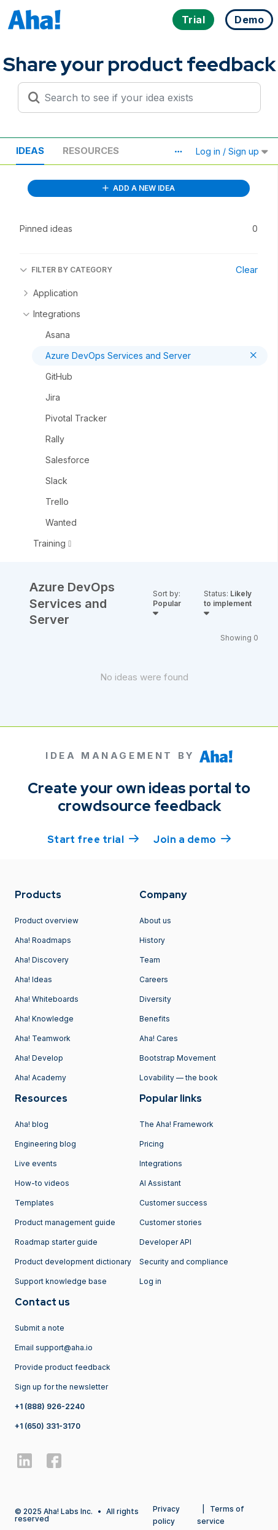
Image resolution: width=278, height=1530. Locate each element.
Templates (34, 1202)
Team (149, 959)
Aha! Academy (40, 1077)
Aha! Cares (158, 1038)
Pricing (151, 1143)
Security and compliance (183, 1261)
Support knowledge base (61, 1281)
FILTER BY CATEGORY (66, 269)
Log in (150, 1281)
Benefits (154, 1018)
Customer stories (170, 1222)
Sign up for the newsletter (61, 1386)
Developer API (165, 1242)
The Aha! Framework (176, 1124)
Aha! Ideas (33, 979)
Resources (91, 150)
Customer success (173, 1202)
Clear (247, 269)
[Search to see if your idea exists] (144, 97)
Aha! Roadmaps (43, 940)
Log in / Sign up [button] (232, 151)
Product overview (47, 920)
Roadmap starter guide (56, 1242)
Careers (153, 979)
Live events (36, 1163)
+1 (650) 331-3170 (47, 1426)
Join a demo (192, 838)
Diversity (155, 999)
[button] (178, 151)
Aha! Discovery (42, 959)
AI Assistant (160, 1183)
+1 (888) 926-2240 (50, 1406)
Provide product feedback (62, 1367)
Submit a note (39, 1327)
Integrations (160, 1163)
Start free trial (93, 838)
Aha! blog (31, 1124)
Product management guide (65, 1222)
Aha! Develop (39, 1058)
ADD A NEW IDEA (138, 188)
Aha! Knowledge (44, 1018)
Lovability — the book (178, 1077)
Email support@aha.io (54, 1347)
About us (155, 920)
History (152, 940)
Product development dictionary (73, 1261)
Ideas (30, 150)
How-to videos (42, 1183)
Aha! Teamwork (43, 1038)
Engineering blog (45, 1143)
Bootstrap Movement (177, 1058)
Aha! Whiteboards (47, 999)
